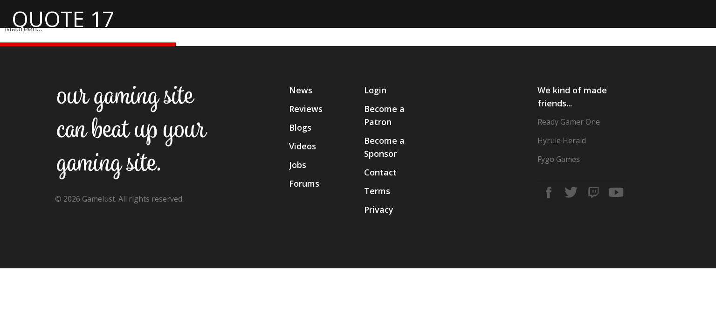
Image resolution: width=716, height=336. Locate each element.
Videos (302, 146)
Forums (304, 183)
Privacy (378, 209)
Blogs (300, 127)
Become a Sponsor (384, 147)
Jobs (297, 164)
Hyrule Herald (561, 140)
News (300, 90)
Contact (380, 172)
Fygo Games (558, 159)
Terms (377, 190)
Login (375, 90)
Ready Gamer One (568, 122)
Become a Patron (384, 115)
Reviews (306, 108)
